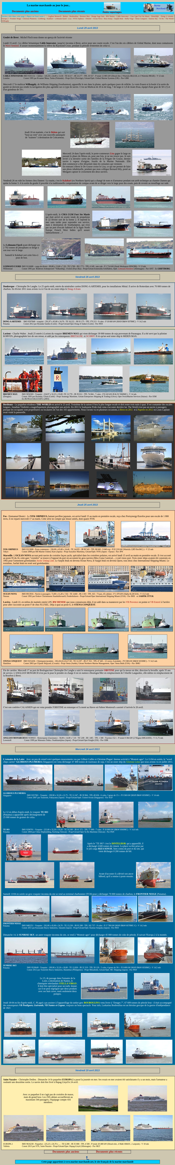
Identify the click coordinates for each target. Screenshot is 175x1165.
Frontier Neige (15, 19)
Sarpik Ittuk (118, 19)
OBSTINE (109, 670)
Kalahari (50, 19)
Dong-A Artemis (167, 16)
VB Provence (132, 602)
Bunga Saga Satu (97, 16)
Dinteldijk (155, 16)
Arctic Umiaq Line (45, 560)
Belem (65, 16)
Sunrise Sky (153, 19)
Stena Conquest (141, 19)
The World (169, 19)
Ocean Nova (97, 19)
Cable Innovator (122, 16)
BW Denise (110, 16)
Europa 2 (5, 19)
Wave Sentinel (12, 45)
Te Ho (161, 19)
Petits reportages (112, 11)
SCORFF (90, 336)
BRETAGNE (77, 336)
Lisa (69, 19)
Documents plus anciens (25, 11)
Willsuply (5, 21)
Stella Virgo (129, 19)
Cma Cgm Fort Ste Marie (140, 16)
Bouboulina (74, 16)
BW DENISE (59, 602)
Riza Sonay (108, 19)
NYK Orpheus (78, 19)
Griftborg (41, 19)
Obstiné (88, 19)
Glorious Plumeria (30, 19)
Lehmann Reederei (126, 269)
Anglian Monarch (54, 16)
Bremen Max (85, 16)
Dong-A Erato (74, 289)
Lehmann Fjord (61, 19)
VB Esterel (155, 602)
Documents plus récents (72, 11)
